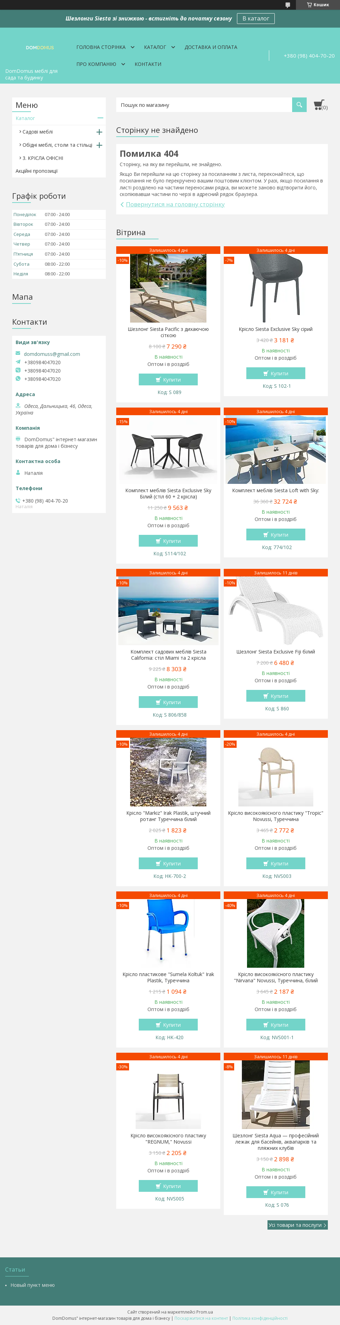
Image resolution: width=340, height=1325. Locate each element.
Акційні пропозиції (37, 171)
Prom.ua (204, 1312)
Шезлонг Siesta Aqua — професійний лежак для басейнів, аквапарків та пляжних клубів (275, 1141)
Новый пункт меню (32, 1285)
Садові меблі (38, 131)
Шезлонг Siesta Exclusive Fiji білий (275, 652)
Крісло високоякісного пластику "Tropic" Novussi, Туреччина (275, 816)
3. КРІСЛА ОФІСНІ (43, 158)
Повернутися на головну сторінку (175, 204)
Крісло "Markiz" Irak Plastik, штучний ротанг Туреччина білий (168, 816)
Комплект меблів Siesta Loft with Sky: (275, 490)
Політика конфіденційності (260, 1318)
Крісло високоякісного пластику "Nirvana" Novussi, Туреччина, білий (276, 977)
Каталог (155, 47)
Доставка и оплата (211, 47)
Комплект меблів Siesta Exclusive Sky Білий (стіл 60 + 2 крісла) (168, 493)
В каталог (256, 18)
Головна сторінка (101, 47)
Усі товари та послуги (295, 1224)
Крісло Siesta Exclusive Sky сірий (276, 329)
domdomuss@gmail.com (52, 354)
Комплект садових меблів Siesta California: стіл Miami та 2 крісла (168, 655)
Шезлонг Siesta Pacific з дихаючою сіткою (168, 332)
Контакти (148, 64)
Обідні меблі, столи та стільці (57, 145)
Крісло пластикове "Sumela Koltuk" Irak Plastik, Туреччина (168, 977)
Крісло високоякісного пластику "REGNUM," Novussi (168, 1138)
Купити (172, 379)
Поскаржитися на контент (201, 1318)
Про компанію (96, 64)
